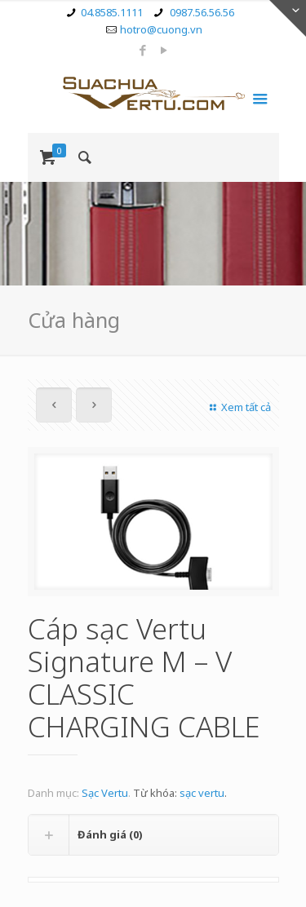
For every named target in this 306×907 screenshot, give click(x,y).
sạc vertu (202, 792)
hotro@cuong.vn (161, 29)
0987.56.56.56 (200, 12)
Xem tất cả (238, 407)
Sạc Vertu (105, 792)
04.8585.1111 (112, 12)
